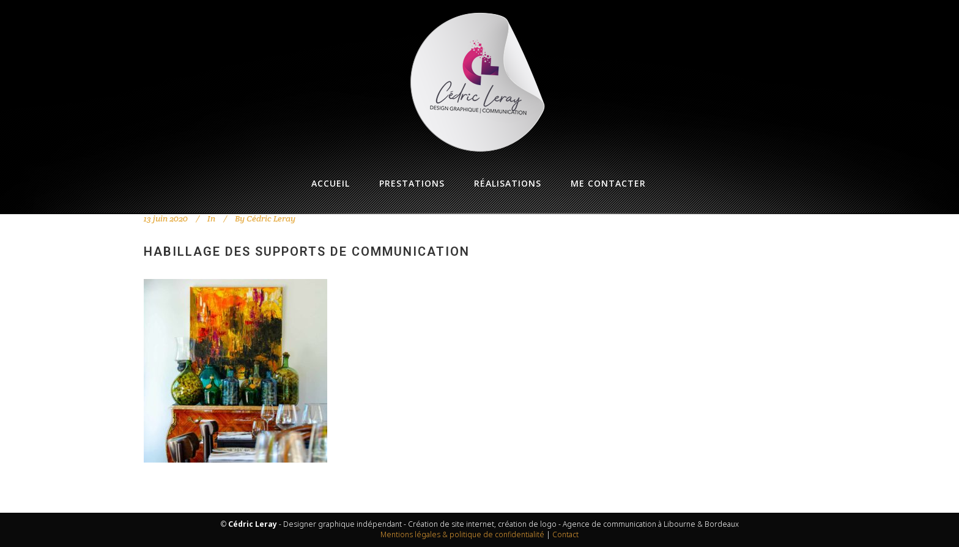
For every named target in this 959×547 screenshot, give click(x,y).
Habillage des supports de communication (307, 251)
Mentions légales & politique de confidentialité (462, 534)
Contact (565, 534)
